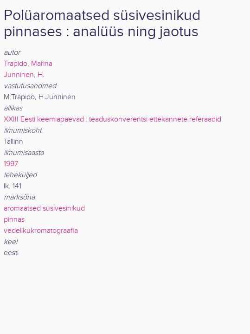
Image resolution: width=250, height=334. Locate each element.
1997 (11, 164)
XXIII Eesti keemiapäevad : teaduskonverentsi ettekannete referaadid (112, 119)
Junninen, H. (24, 75)
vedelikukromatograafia (41, 230)
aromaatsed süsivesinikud (44, 208)
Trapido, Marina (28, 63)
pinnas (14, 219)
